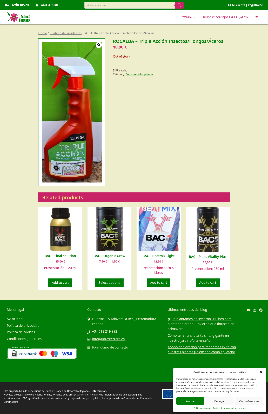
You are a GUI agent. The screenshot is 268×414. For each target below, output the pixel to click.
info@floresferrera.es (108, 339)
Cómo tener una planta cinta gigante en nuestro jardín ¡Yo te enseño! (198, 338)
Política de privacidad (223, 408)
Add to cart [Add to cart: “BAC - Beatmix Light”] (158, 282)
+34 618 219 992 (104, 331)
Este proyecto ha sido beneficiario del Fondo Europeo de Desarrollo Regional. (55, 391)
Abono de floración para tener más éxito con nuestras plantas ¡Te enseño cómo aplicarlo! (202, 349)
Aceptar (190, 401)
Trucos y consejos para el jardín (225, 17)
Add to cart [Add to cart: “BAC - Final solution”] (60, 282)
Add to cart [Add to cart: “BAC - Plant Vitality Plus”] (207, 282)
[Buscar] (179, 5)
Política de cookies (202, 408)
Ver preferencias (249, 401)
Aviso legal (240, 408)
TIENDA (190, 17)
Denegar (219, 401)
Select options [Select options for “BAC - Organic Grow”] (109, 282)
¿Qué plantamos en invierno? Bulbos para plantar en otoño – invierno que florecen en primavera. (201, 323)
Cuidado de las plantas (66, 33)
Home (42, 33)
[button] (261, 372)
